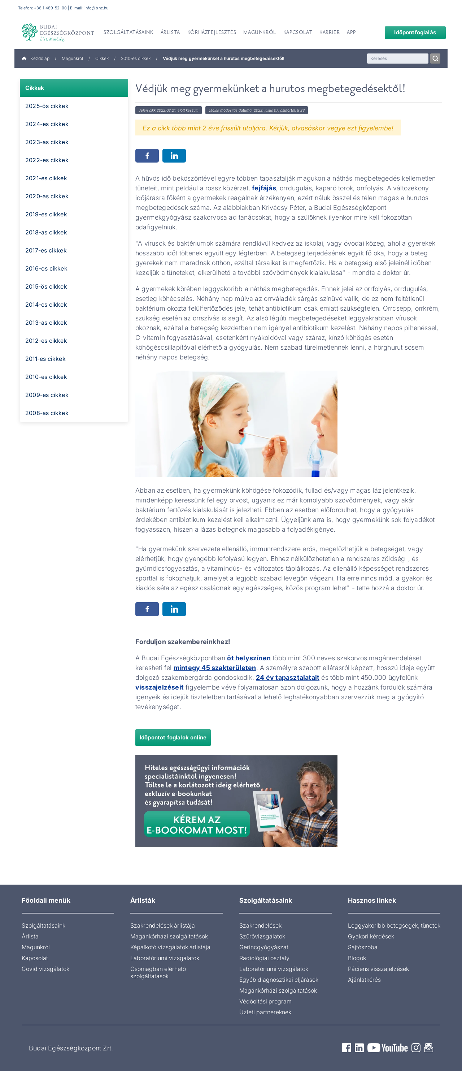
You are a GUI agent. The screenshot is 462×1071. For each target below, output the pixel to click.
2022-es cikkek (47, 160)
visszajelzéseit (159, 687)
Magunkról (72, 58)
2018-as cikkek (46, 232)
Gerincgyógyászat (263, 947)
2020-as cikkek (47, 196)
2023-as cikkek (47, 142)
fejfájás (264, 188)
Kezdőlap (35, 58)
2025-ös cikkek (47, 105)
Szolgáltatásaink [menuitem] (128, 32)
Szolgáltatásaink (43, 925)
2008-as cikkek (47, 412)
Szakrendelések (260, 925)
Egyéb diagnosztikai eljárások (278, 979)
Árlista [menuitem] (170, 32)
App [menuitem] (351, 32)
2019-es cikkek (46, 214)
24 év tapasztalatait (287, 677)
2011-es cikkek (45, 358)
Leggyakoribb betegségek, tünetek (394, 925)
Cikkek (102, 58)
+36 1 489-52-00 (50, 7)
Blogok (357, 958)
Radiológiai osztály (264, 958)
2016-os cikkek (46, 268)
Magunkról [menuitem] (259, 32)
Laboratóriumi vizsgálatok (164, 958)
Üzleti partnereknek (265, 1012)
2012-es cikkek (46, 340)
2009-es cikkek (47, 394)
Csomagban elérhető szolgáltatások (158, 972)
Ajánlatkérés (364, 979)
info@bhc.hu (96, 7)
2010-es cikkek (136, 58)
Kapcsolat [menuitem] (297, 32)
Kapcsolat (35, 958)
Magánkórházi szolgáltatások (169, 936)
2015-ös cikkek (46, 286)
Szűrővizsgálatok (262, 936)
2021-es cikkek (46, 178)
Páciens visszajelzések (378, 968)
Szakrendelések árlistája (162, 925)
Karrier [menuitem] (329, 32)
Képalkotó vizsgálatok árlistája (170, 947)
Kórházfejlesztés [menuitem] (211, 32)
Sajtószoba (363, 947)
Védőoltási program (265, 1001)
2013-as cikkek (46, 322)
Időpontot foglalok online (173, 737)
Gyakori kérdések (371, 936)
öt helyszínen (249, 658)
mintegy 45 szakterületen (215, 667)
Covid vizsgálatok (45, 968)
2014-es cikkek (46, 304)
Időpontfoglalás (410, 32)
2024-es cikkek (47, 124)
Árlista (30, 936)
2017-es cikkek (46, 250)
